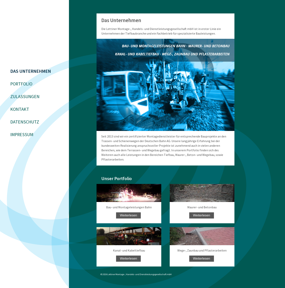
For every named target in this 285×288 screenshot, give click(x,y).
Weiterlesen (128, 215)
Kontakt (19, 109)
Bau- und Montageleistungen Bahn (129, 207)
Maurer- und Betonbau (202, 207)
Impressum (21, 134)
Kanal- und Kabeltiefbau (129, 250)
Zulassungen (24, 96)
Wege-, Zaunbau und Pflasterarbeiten (202, 250)
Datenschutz (24, 122)
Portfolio (21, 84)
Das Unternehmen (30, 71)
